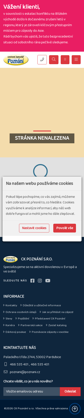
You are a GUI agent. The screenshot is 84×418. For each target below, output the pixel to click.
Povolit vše (64, 228)
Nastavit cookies (34, 228)
